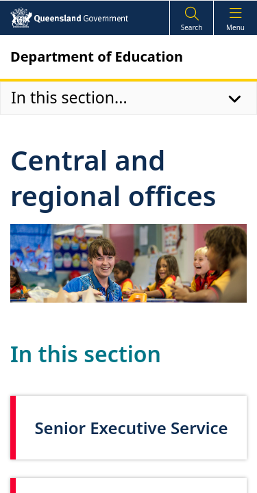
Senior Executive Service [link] (131, 427)
